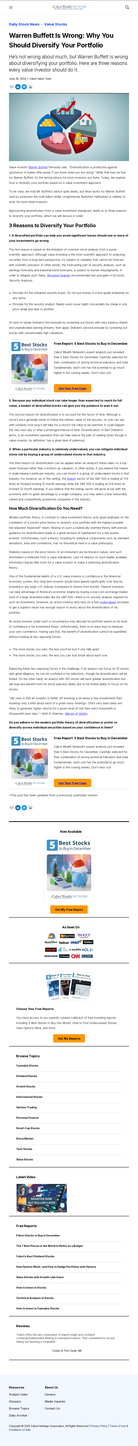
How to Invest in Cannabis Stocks (37, 1308)
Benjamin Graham (58, 275)
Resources (16, 1387)
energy (71, 478)
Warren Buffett (38, 167)
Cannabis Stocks (27, 1065)
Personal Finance (27, 1117)
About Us (51, 1387)
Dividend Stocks (26, 1076)
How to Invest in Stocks (31, 1287)
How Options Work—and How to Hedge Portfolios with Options (56, 1266)
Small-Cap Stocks (28, 1128)
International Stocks (29, 1096)
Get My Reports (69, 1038)
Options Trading (26, 1107)
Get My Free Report (69, 909)
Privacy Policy (99, 1425)
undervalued (108, 602)
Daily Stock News (24, 24)
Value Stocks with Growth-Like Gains (40, 1277)
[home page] (69, 7)
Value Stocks (55, 24)
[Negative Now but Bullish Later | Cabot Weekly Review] (41, 1198)
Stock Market (24, 1138)
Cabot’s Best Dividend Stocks (35, 1256)
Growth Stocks (25, 1086)
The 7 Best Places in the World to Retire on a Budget (49, 1245)
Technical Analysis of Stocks (35, 1298)
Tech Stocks (24, 1149)
